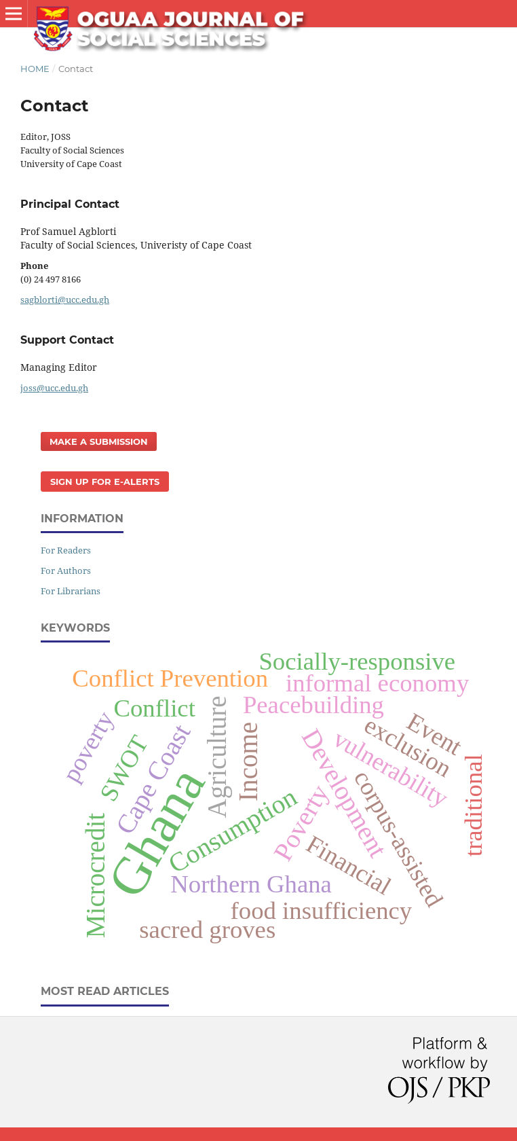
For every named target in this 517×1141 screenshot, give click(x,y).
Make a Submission (99, 441)
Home (35, 68)
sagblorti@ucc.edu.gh (64, 299)
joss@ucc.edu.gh (54, 388)
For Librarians (70, 591)
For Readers (66, 550)
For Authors (66, 570)
